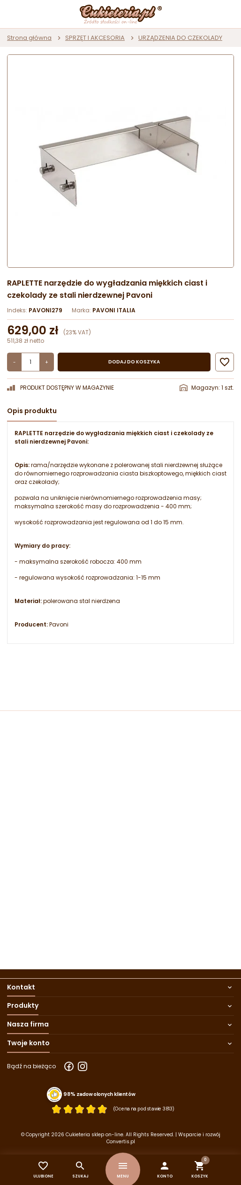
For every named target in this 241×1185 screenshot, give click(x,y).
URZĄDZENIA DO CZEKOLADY (180, 37)
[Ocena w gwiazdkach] (79, 1108)
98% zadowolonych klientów (99, 1094)
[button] (165, 1169)
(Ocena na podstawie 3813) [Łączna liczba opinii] (143, 1108)
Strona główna (29, 37)
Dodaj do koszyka (134, 361)
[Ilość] (30, 362)
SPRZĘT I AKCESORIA (95, 37)
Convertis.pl (120, 1141)
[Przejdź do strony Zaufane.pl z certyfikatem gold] (54, 1094)
